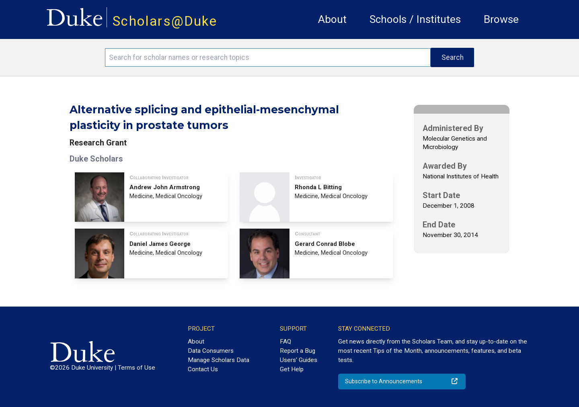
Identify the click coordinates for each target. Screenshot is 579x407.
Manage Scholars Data (218, 360)
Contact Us (203, 369)
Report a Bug (297, 350)
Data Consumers (211, 350)
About (332, 19)
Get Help (292, 369)
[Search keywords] (268, 57)
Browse (501, 19)
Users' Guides (298, 360)
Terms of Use (136, 367)
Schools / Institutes (415, 19)
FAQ (285, 341)
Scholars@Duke (165, 21)
